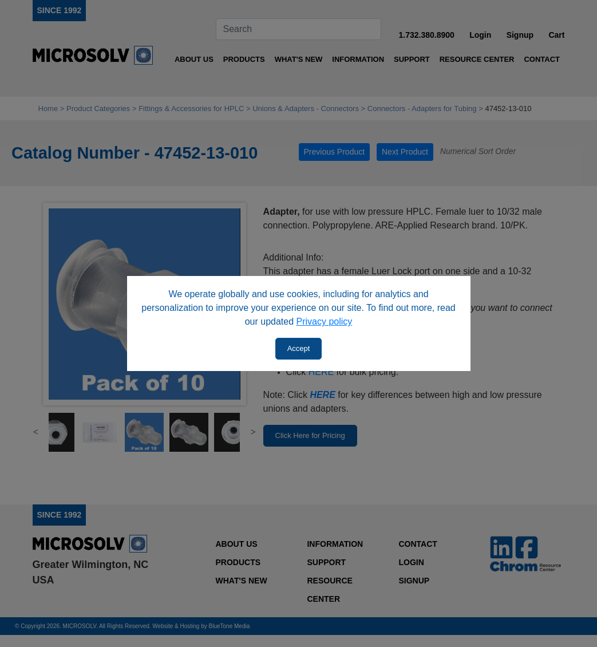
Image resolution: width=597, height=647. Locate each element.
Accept (298, 348)
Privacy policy (324, 321)
